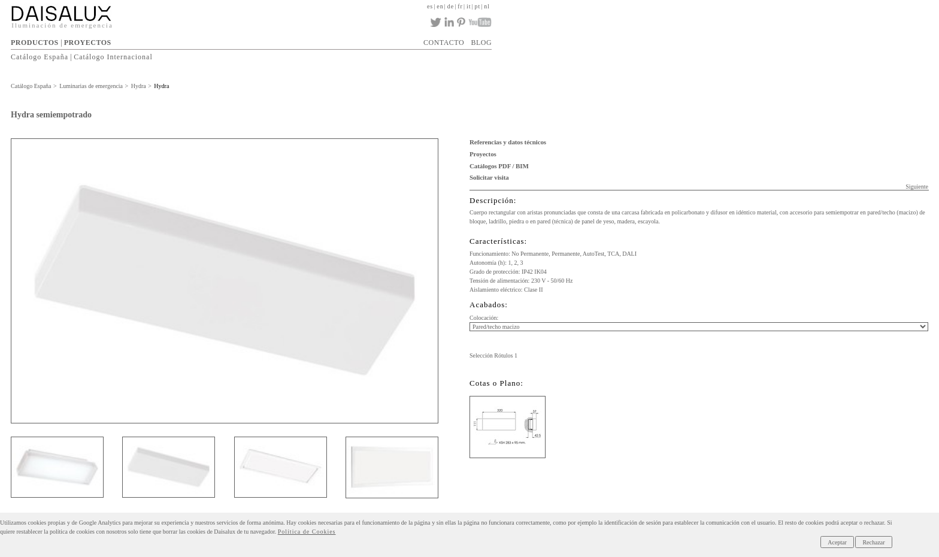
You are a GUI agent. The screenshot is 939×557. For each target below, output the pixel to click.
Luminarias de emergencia (91, 86)
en (440, 6)
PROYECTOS (87, 42)
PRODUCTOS (35, 42)
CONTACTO (443, 42)
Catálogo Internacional (113, 57)
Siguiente (916, 186)
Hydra (138, 86)
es (430, 6)
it (469, 6)
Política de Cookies (307, 531)
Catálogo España (39, 57)
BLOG (481, 42)
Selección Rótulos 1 (493, 355)
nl (487, 6)
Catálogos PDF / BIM (499, 165)
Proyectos (482, 154)
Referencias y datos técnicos (507, 142)
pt (477, 6)
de (450, 6)
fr (460, 6)
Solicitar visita (489, 177)
